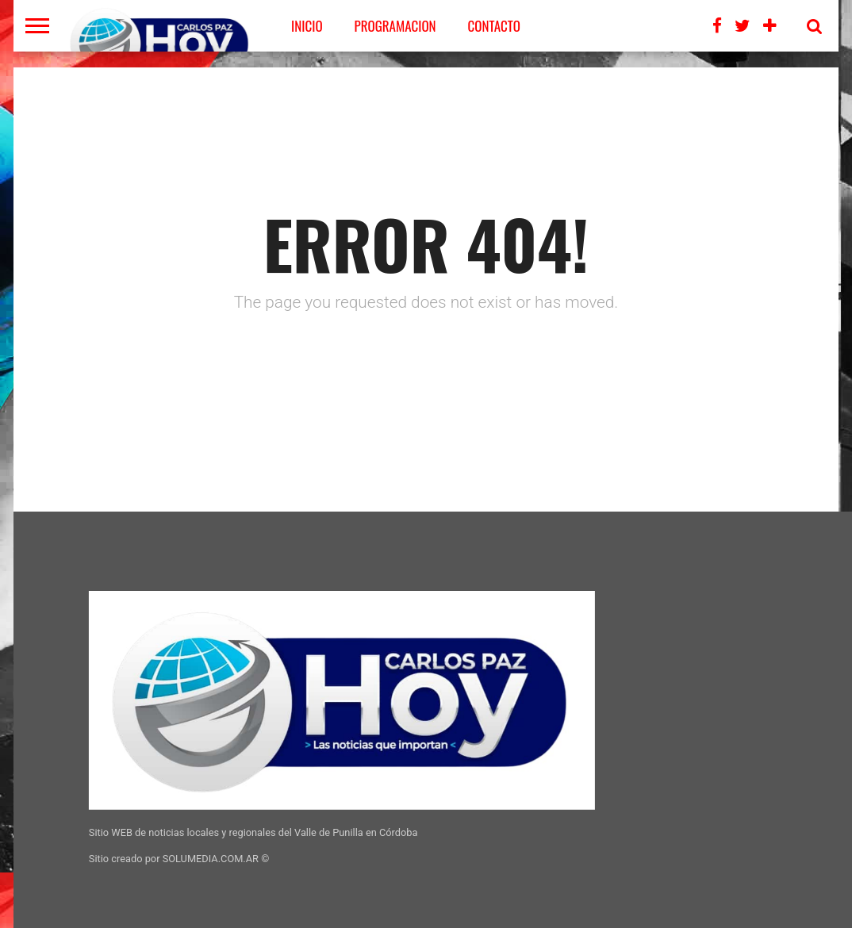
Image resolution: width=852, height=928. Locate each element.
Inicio (307, 26)
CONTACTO (494, 26)
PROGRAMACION (395, 26)
